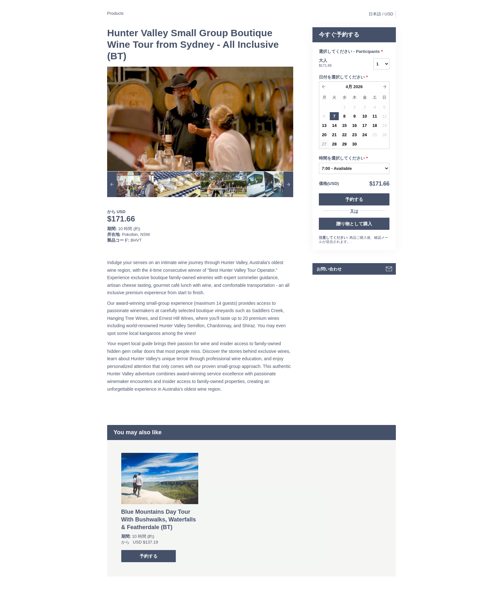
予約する (354, 199)
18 (374, 125)
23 (354, 134)
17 (364, 125)
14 (334, 125)
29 (344, 144)
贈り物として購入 (354, 223)
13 (324, 125)
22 (344, 134)
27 (324, 144)
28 (334, 144)
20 (324, 134)
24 (364, 134)
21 (334, 134)
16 (354, 125)
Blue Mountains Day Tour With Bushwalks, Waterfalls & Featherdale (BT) (158, 519)
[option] (130, 184)
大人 (338, 63)
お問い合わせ (329, 269)
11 (374, 116)
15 (344, 125)
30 (354, 144)
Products (115, 13)
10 (364, 116)
